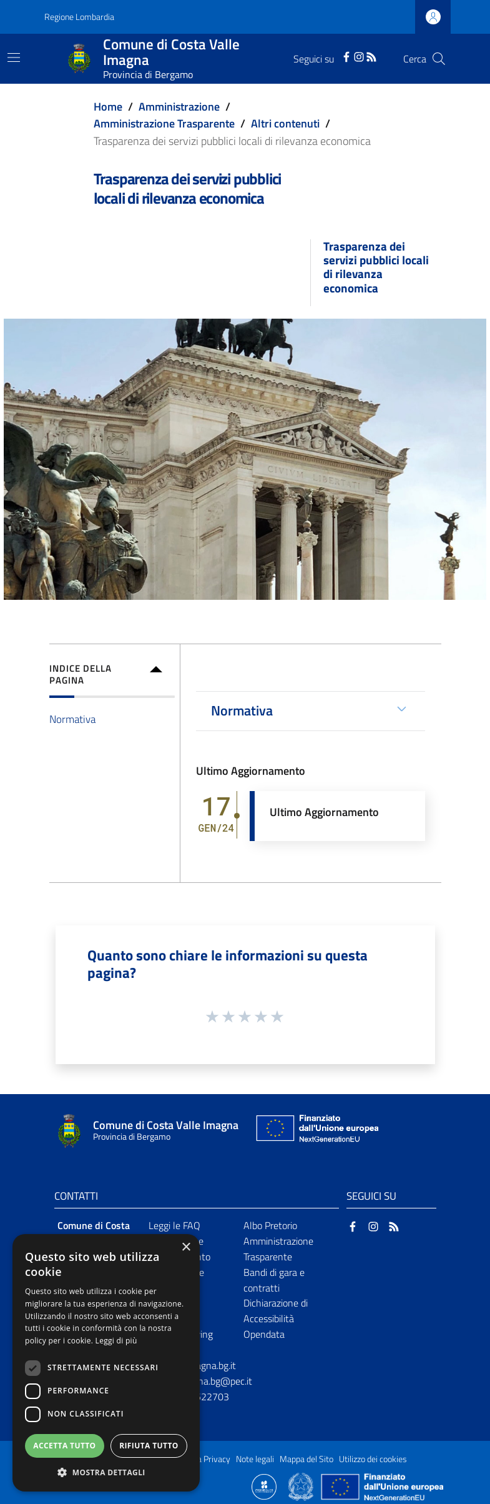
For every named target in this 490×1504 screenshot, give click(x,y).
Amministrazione (179, 106)
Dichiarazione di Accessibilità (275, 1310)
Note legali (255, 1459)
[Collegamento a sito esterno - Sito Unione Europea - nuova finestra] (315, 1131)
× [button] (185, 1247)
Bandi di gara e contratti (274, 1280)
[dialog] (106, 1363)
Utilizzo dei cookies (373, 1459)
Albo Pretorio (270, 1225)
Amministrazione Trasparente (164, 123)
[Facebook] (346, 55)
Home (108, 106)
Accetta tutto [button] (64, 1445)
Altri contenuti (285, 123)
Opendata (264, 1334)
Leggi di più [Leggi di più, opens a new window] (116, 1340)
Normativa (72, 719)
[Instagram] (359, 55)
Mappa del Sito (306, 1459)
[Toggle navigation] (13, 57)
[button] (106, 1472)
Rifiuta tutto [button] (149, 1445)
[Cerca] (438, 58)
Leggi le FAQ (174, 1225)
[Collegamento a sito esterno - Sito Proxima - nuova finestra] (264, 1486)
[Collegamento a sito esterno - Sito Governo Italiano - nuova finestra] (301, 1486)
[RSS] (371, 55)
